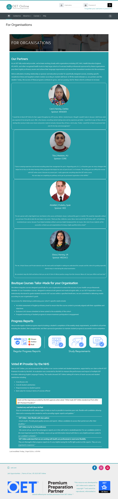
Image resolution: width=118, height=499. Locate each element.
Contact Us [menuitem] (17, 16)
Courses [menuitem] (36, 16)
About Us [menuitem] (26, 16)
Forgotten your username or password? (98, 9)
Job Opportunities (14, 473)
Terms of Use (26, 473)
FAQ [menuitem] (44, 16)
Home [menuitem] (9, 16)
